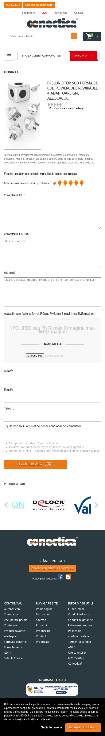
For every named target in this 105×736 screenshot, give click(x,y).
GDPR (7, 652)
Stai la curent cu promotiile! (41, 56)
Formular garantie (15, 642)
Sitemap (41, 620)
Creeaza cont (12, 614)
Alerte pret (11, 636)
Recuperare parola (15, 620)
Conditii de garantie (80, 620)
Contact (41, 636)
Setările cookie (51, 727)
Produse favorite (14, 631)
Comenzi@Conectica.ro (38, 5)
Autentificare (12, 609)
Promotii (83, 56)
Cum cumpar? (76, 609)
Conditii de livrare (79, 614)
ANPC (71, 647)
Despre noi (43, 614)
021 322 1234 (13, 5)
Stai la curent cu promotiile (52, 568)
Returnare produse (80, 625)
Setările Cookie (13, 658)
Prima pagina (44, 609)
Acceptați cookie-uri (83, 727)
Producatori (43, 642)
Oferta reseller (77, 652)
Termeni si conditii (79, 642)
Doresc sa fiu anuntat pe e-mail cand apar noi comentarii (45, 426)
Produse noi (43, 631)
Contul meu (11, 625)
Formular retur (13, 647)
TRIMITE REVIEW (36, 464)
